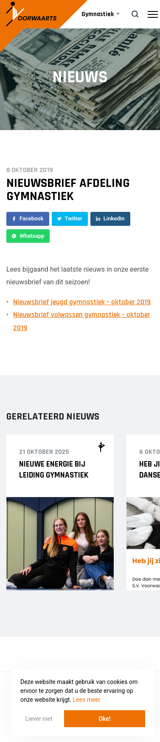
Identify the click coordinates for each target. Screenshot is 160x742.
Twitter (69, 218)
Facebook (28, 218)
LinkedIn (110, 218)
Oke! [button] (104, 718)
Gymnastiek (97, 14)
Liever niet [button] (39, 718)
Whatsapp (28, 236)
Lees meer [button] (87, 699)
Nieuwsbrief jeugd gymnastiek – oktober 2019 (82, 302)
